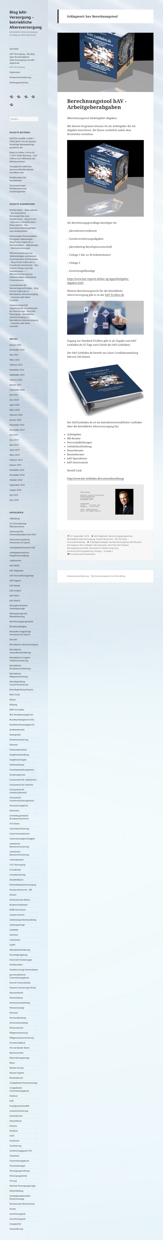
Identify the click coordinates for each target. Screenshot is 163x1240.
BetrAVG (14, 639)
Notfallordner (16, 964)
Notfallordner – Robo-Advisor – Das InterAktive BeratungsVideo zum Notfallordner (23, 227)
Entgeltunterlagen (18, 759)
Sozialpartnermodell (19, 1105)
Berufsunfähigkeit (18, 626)
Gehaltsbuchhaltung (19, 828)
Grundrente (15, 869)
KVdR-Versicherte (18, 909)
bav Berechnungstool (119, 542)
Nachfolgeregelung (18, 954)
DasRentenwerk (17, 729)
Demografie (15, 734)
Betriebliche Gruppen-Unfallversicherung (20, 659)
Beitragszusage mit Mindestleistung (18, 615)
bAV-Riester (15, 585)
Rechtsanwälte (16, 1052)
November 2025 (17, 349)
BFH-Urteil (15, 694)
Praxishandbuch (17, 1042)
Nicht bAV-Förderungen (21, 959)
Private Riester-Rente (19, 1047)
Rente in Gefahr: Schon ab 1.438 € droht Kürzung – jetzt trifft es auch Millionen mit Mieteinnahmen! (23, 157)
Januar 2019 (15, 465)
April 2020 (15, 404)
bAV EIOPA (14, 565)
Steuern (13, 1125)
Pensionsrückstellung (20, 1002)
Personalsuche (16, 1027)
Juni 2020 (14, 399)
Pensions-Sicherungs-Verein (23, 987)
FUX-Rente (15, 823)
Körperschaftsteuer (19, 904)
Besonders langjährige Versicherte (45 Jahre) (20, 633)
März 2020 (15, 409)
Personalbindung (18, 1017)
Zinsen (13, 1208)
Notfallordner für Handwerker (18, 179)
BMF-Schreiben (17, 709)
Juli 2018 (14, 495)
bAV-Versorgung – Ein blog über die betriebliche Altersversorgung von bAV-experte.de (24, 61)
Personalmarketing (19, 1022)
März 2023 (15, 359)
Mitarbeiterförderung (20, 949)
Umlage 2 (108, 551)
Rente (12, 1062)
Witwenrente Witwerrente (22, 1203)
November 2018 (17, 475)
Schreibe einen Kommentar (83, 554)
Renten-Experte (17, 1072)
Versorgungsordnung (20, 1170)
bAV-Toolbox (123, 545)
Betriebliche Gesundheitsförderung (20, 651)
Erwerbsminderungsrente (22, 769)
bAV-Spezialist (100, 545)
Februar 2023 (16, 364)
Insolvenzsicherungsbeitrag (80, 551)
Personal (14, 1012)
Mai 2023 (14, 354)
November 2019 (17, 429)
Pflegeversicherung (19, 1032)
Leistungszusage (17, 924)
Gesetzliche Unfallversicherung (103, 548)
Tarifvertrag (15, 1145)
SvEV (12, 1135)
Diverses (14, 744)
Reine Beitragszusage (19, 1057)
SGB (12, 1100)
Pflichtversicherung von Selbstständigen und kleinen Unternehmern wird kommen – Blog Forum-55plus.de (24, 258)
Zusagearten (15, 1223)
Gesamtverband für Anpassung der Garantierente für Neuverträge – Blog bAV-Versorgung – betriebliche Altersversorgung (24, 311)
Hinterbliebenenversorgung (23, 884)
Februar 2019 (16, 460)
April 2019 (15, 449)
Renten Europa (17, 1067)
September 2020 (17, 389)
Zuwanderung (16, 1228)
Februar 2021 (16, 379)
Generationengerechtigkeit (22, 838)
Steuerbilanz (16, 1120)
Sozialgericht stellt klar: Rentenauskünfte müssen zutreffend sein (21, 169)
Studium (14, 1130)
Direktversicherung (19, 739)
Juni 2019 (14, 439)
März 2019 (15, 455)
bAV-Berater (135, 542)
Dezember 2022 (17, 369)
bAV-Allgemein (16, 570)
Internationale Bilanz (20, 899)
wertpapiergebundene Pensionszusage (20, 1197)
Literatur (14, 934)
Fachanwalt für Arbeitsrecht (23, 779)
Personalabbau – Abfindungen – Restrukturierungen (24, 247)
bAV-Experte (15, 580)
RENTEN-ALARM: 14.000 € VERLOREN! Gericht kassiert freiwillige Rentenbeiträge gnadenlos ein (23, 143)
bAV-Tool (112, 545)
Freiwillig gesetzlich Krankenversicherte (19, 817)
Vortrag (13, 1180)
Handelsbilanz (16, 879)
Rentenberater (16, 1077)
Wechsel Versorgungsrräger (23, 1185)
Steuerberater (16, 1115)
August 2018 (15, 490)
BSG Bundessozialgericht (21, 714)
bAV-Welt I (14, 595)
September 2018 (17, 485)
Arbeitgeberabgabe (99, 542)
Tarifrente (14, 1140)
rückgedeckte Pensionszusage (23, 1082)
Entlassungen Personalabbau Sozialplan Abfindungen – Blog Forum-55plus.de (23, 239)
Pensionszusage (17, 1007)
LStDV (12, 944)
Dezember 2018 (17, 470)
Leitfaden (14, 929)
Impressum (15, 72)
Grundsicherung (17, 874)
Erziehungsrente (17, 774)
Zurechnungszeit (18, 1213)
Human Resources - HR (106, 539)
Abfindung (15, 518)
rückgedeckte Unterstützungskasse (19, 1089)
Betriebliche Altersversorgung (24, 644)
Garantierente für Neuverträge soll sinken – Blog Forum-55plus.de (24, 288)
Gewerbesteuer (17, 859)
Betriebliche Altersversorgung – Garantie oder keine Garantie (24, 297)
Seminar (14, 1095)
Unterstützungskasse (19, 1160)
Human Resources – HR (21, 889)
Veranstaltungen (17, 1165)
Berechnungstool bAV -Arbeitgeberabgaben (97, 103)
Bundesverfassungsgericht (22, 724)
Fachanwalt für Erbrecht (21, 784)
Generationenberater (20, 833)
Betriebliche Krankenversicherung (20, 667)
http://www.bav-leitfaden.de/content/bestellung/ (95, 478)
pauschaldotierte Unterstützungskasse (19, 976)
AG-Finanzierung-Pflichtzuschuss (18, 525)
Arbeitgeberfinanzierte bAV (22, 547)
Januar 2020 (15, 419)
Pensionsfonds (16, 992)
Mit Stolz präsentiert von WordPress (108, 576)
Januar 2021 (15, 384)
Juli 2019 (14, 434)
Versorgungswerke (18, 1175)
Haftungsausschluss (19, 82)
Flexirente (14, 810)
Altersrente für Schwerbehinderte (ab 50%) (23, 533)
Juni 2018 (14, 500)
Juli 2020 (14, 394)
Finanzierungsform (19, 805)
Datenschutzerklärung (20, 77)
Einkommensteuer (18, 749)
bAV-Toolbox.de (114, 294)
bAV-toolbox (15, 590)
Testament (14, 1155)
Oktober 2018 (16, 480)
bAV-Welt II (15, 600)
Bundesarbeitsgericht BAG (22, 719)
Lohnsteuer (15, 939)
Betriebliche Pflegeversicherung (19, 675)
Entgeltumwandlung (19, 754)
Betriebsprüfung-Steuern (21, 689)
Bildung (13, 704)
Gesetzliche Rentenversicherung (19, 845)
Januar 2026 (15, 345)
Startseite (14, 48)
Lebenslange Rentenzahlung (23, 919)
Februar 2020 (16, 414)
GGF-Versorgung (17, 864)
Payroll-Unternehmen (20, 982)
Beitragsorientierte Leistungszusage (18, 607)
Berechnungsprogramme (21, 621)
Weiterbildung (16, 1190)
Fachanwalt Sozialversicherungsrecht (22, 799)
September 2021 (17, 374)
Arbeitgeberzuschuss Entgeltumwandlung (19, 554)
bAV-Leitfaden (86, 545)
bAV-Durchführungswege (22, 575)
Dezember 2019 (17, 424)
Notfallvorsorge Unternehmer (24, 969)
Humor (13, 894)
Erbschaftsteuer (17, 764)
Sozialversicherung (19, 1110)
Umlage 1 (98, 551)
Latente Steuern (17, 914)
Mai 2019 (14, 444)
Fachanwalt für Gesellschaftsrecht (18, 791)
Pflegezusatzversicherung (22, 1037)
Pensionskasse (16, 997)
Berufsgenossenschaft (77, 548)
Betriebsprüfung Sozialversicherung (19, 683)
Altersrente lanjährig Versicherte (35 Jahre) (20, 541)
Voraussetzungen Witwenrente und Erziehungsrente (18, 188)
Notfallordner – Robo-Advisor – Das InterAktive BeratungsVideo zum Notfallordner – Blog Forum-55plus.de (24, 216)
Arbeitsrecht (15, 560)
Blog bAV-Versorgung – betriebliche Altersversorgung (26, 20)
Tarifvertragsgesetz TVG (21, 1150)
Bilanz (13, 699)
